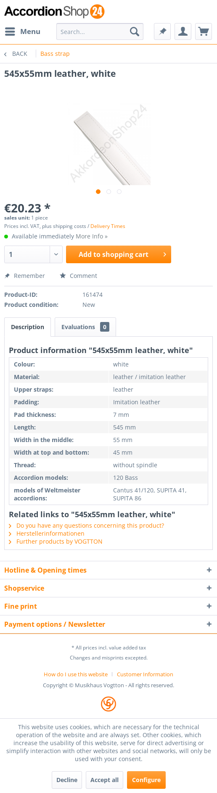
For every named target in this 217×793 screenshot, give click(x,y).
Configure (146, 780)
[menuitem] (22, 31)
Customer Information (145, 674)
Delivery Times (107, 226)
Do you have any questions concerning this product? (86, 525)
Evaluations (85, 327)
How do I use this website (76, 674)
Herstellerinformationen (47, 533)
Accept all (104, 780)
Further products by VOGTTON (56, 541)
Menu (22, 30)
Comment (78, 276)
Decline (66, 780)
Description (27, 327)
